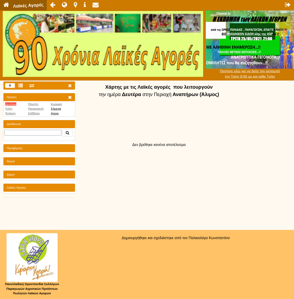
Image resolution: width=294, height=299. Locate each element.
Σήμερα (56, 108)
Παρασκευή (36, 108)
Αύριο (55, 113)
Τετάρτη (10, 113)
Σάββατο (34, 113)
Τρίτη (8, 108)
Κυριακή (56, 104)
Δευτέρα (10, 104)
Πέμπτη (33, 104)
